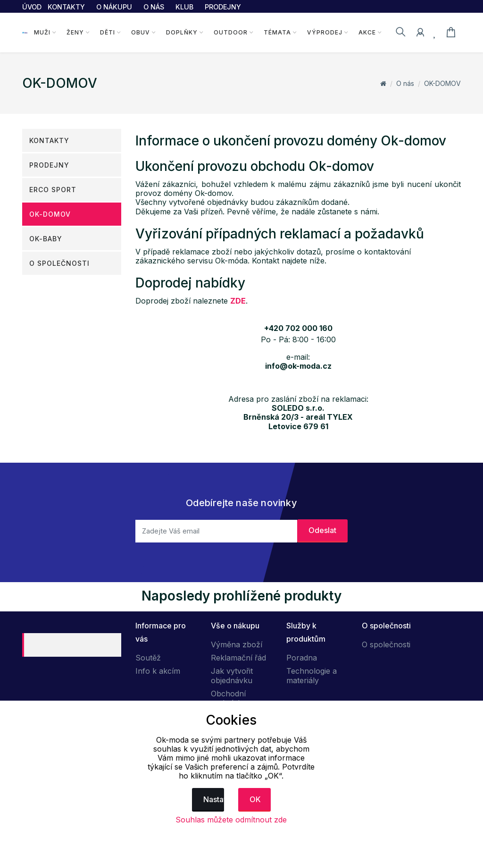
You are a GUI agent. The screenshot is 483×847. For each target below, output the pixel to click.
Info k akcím (157, 671)
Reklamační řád (238, 657)
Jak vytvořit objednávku (232, 675)
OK (255, 799)
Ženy (74, 32)
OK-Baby (45, 239)
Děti (107, 32)
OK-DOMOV (442, 83)
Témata (276, 32)
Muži (41, 32)
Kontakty (49, 140)
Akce (366, 32)
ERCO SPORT (52, 190)
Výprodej (323, 32)
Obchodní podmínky (228, 698)
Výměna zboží (236, 644)
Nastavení (214, 799)
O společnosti (59, 263)
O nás (405, 83)
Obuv (140, 32)
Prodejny (49, 165)
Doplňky (181, 32)
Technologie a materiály (311, 675)
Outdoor (230, 32)
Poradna (301, 657)
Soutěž (148, 657)
